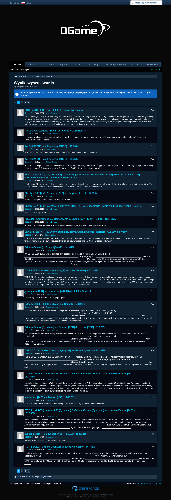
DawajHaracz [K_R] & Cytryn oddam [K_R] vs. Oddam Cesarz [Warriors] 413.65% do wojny (76, 231)
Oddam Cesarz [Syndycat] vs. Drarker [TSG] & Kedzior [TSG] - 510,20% (64, 327)
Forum (17, 64)
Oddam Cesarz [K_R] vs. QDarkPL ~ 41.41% (49, 247)
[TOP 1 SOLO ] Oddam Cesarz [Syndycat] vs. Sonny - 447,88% (59, 446)
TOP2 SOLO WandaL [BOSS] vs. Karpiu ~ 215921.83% (55, 130)
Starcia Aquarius (52, 307)
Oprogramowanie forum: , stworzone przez (85, 495)
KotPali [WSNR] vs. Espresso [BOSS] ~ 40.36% (51, 146)
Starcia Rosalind (52, 134)
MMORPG (136, 64)
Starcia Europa (50, 149)
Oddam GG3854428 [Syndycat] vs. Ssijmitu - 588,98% (54, 304)
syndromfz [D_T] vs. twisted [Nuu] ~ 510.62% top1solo (55, 434)
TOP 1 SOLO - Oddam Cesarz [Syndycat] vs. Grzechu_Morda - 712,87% (64, 350)
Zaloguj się (14, 3)
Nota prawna (16, 483)
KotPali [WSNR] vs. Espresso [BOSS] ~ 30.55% (51, 159)
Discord (77, 64)
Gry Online (152, 64)
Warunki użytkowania (33, 483)
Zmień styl (131, 483)
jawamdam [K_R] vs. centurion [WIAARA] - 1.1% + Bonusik (58, 291)
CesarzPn (28, 113)
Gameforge (93, 64)
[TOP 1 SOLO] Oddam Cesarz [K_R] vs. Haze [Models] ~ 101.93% (61, 270)
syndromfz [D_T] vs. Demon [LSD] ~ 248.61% (50, 397)
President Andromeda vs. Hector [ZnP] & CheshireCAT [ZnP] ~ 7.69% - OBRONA (70, 219)
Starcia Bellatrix (51, 235)
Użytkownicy (47, 64)
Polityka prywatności (53, 483)
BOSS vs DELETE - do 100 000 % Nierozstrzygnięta (53, 110)
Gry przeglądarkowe (115, 64)
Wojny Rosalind (51, 113)
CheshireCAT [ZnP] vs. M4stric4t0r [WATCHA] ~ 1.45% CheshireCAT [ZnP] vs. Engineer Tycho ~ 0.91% (82, 206)
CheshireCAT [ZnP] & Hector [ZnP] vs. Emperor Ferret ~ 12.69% (60, 193)
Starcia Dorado (51, 181)
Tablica (31, 64)
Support (63, 64)
